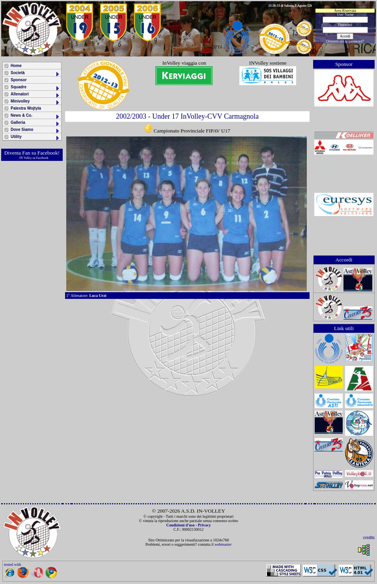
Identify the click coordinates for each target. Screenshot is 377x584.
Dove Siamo (35, 130)
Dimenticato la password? (345, 41)
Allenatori (35, 95)
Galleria (35, 123)
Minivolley (35, 102)
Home (16, 65)
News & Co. (35, 116)
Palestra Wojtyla (26, 108)
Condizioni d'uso (180, 525)
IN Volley (25, 158)
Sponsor (19, 80)
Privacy (204, 525)
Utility (35, 137)
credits (369, 537)
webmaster (223, 544)
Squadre (35, 88)
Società (35, 73)
